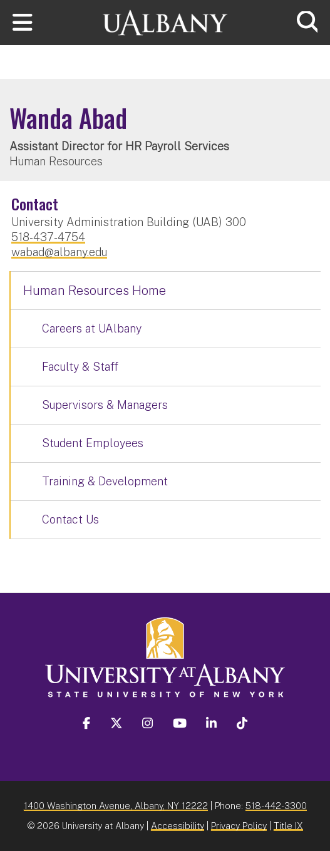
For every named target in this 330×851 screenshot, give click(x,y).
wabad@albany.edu (59, 252)
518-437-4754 (48, 237)
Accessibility (177, 825)
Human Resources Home (94, 290)
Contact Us (70, 519)
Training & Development (105, 481)
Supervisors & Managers (105, 404)
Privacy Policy (239, 825)
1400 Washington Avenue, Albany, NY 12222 (116, 805)
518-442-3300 (276, 805)
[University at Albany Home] (165, 21)
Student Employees (92, 443)
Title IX (288, 825)
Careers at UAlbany (92, 328)
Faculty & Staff (80, 366)
